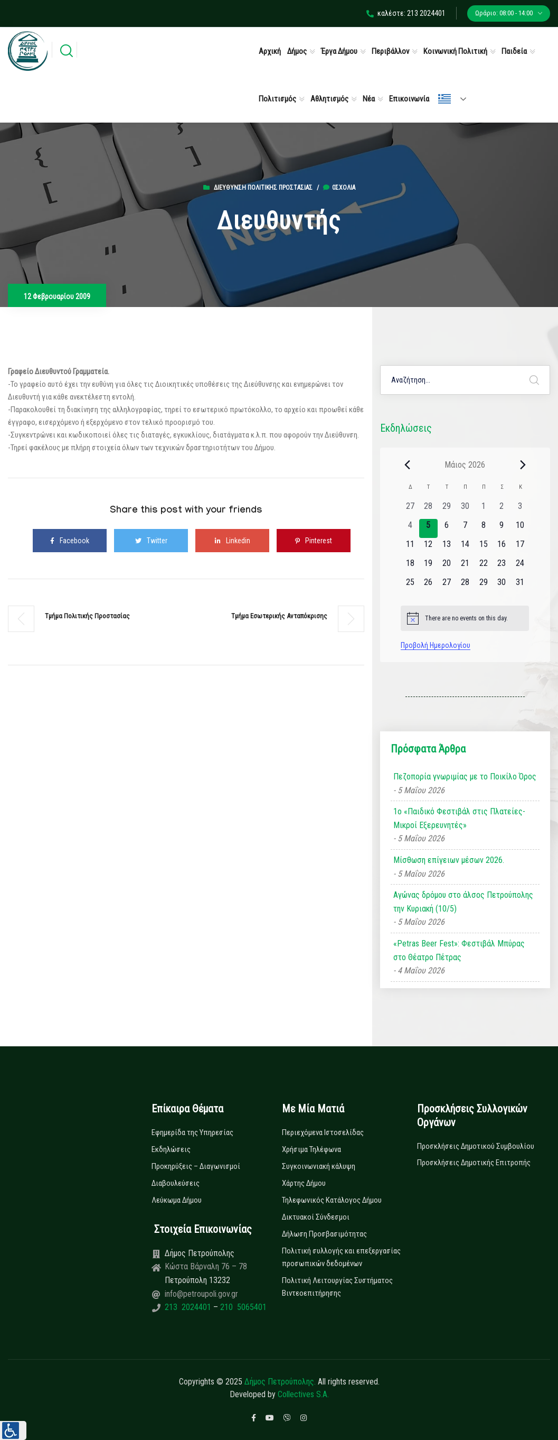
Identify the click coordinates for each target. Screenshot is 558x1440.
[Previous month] (407, 464)
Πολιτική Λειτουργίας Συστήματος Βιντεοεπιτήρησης (337, 1287)
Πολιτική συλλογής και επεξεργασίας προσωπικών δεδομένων (341, 1257)
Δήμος (297, 51)
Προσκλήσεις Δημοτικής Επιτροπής (474, 1162)
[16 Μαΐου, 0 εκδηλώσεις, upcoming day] (502, 547)
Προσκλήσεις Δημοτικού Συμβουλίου (475, 1146)
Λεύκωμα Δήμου (177, 1200)
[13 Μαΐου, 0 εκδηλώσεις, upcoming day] (447, 547)
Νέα (369, 99)
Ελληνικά (444, 98)
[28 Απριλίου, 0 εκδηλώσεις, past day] (428, 509)
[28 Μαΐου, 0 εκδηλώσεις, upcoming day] (465, 585)
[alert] (465, 618)
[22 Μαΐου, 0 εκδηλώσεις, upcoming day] (483, 566)
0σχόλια (339, 187)
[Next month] (522, 464)
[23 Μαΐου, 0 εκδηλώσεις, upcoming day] (502, 566)
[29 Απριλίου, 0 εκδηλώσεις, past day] (447, 509)
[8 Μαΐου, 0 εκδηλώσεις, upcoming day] (483, 528)
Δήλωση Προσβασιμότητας (324, 1234)
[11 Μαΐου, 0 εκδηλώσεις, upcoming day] (410, 547)
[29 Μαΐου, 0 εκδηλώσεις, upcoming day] (483, 585)
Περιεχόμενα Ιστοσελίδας (323, 1132)
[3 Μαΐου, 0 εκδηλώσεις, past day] (520, 509)
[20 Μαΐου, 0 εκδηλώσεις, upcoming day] (447, 566)
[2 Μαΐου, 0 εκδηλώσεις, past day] (502, 509)
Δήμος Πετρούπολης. (280, 1382)
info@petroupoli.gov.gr (201, 1294)
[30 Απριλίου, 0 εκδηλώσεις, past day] (465, 509)
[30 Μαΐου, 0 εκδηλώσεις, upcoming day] (502, 585)
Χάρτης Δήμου (304, 1183)
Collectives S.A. (303, 1394)
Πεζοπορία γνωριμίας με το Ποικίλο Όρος (464, 777)
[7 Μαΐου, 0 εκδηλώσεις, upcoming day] (465, 528)
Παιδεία (514, 51)
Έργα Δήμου (339, 51)
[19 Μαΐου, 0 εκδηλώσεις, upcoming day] (428, 566)
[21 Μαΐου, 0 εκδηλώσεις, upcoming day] (465, 566)
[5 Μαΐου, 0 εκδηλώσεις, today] (428, 528)
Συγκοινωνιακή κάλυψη (318, 1166)
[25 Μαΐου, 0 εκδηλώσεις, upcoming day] (410, 585)
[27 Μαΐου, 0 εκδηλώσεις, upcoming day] (447, 585)
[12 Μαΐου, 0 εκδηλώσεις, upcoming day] (428, 547)
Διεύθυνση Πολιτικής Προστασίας (263, 187)
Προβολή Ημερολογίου (435, 645)
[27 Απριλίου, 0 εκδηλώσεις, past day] (410, 509)
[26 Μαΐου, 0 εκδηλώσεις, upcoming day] (428, 585)
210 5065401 (242, 1307)
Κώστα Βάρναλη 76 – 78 (206, 1266)
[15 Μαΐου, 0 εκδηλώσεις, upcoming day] (483, 547)
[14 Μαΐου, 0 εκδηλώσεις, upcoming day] (465, 547)
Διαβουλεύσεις (176, 1183)
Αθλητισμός (329, 99)
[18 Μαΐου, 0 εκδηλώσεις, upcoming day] (410, 566)
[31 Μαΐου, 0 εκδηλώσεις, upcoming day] (520, 585)
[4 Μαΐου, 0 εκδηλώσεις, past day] (410, 528)
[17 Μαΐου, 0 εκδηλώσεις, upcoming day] (520, 547)
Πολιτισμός (277, 99)
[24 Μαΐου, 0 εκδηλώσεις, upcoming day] (520, 566)
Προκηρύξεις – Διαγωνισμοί (196, 1166)
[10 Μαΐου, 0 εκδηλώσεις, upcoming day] (520, 528)
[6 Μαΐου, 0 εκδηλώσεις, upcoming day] (447, 528)
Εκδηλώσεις (171, 1149)
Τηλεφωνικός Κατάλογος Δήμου (332, 1200)
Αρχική (270, 51)
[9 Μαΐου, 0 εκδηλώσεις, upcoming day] (502, 528)
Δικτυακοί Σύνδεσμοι (315, 1217)
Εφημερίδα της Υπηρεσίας (192, 1132)
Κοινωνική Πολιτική (455, 51)
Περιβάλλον (390, 51)
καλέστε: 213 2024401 (406, 13)
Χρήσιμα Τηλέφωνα (311, 1149)
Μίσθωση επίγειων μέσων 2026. (448, 860)
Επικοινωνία (409, 99)
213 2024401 (189, 1307)
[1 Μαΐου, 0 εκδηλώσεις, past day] (483, 509)
